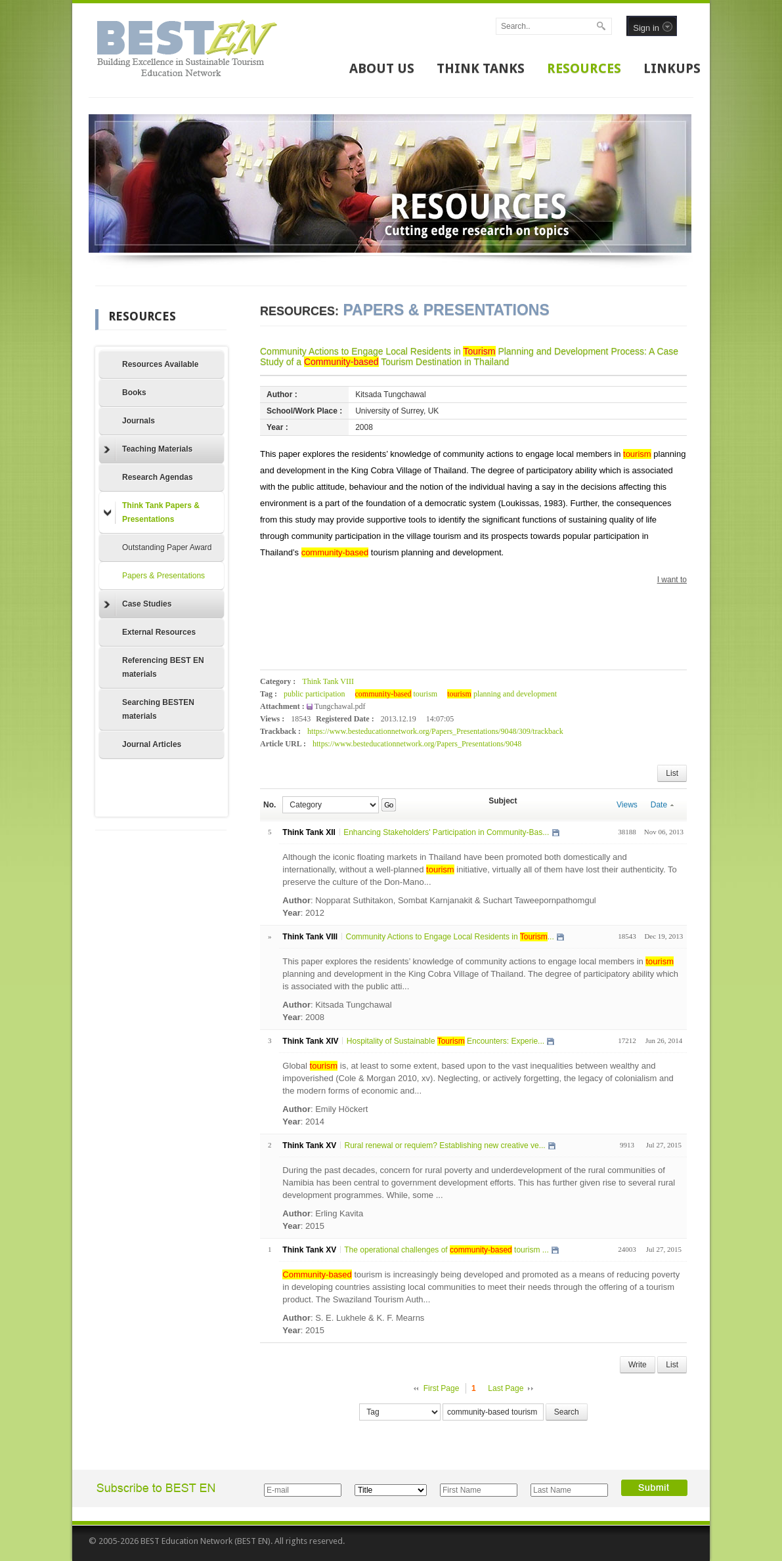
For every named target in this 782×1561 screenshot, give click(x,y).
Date (662, 804)
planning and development (502, 693)
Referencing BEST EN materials (163, 667)
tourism (396, 693)
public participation (314, 693)
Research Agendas (157, 477)
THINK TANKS (481, 68)
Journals (138, 420)
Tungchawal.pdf (340, 706)
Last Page (505, 1388)
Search (566, 1412)
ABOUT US (381, 68)
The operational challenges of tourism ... (446, 1249)
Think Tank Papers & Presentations (152, 512)
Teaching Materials (148, 449)
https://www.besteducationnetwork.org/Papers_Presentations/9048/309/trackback (435, 731)
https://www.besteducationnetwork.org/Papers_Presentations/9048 (417, 743)
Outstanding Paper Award (167, 547)
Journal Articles (151, 744)
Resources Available (160, 364)
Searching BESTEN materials (158, 709)
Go (388, 805)
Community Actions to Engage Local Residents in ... (449, 936)
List (672, 773)
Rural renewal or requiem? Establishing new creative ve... (444, 1145)
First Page (442, 1388)
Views (627, 804)
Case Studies (137, 604)
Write (637, 1364)
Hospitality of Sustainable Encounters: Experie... (445, 1041)
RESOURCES (584, 68)
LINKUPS (672, 68)
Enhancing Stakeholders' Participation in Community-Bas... (446, 832)
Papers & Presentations (163, 575)
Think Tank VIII (328, 681)
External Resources (159, 632)
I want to (672, 579)
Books (134, 392)
